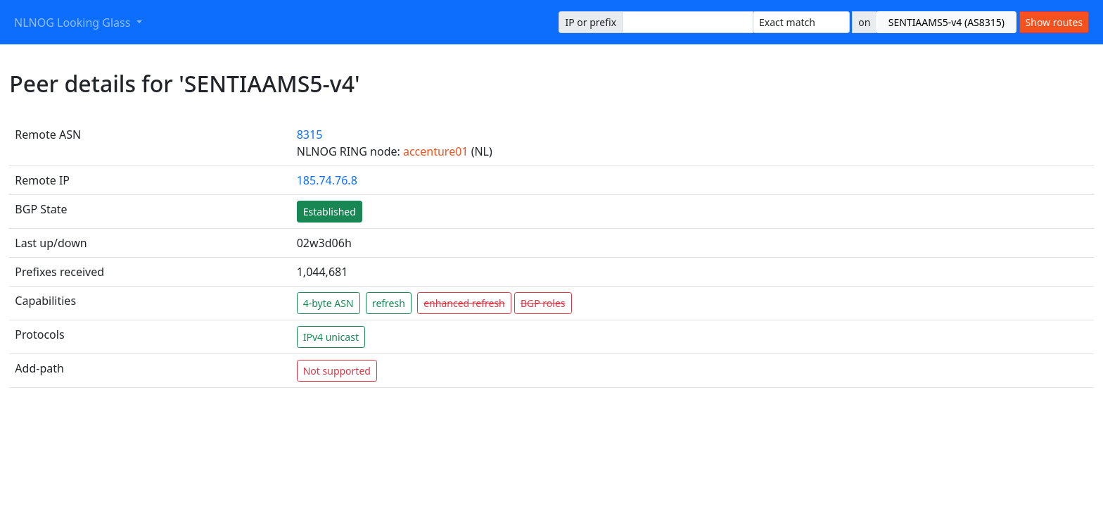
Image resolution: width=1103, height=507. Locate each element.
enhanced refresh (464, 303)
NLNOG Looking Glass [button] (74, 22)
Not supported (337, 370)
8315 (310, 134)
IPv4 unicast (331, 337)
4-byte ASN (328, 303)
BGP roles (543, 303)
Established (329, 211)
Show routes (1054, 22)
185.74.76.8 (327, 180)
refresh (388, 303)
